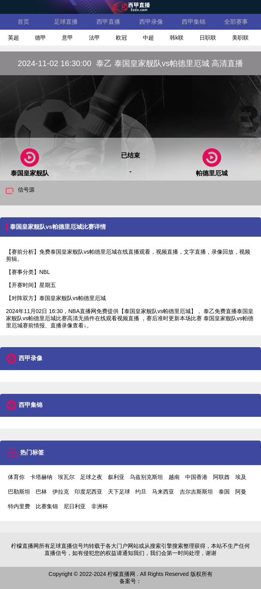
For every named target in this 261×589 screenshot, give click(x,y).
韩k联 (177, 37)
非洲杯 (99, 506)
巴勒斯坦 (19, 491)
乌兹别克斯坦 (146, 477)
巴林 (41, 491)
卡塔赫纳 (41, 477)
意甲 (67, 37)
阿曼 (240, 491)
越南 (174, 477)
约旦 (140, 491)
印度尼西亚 (88, 491)
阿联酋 (221, 477)
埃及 (240, 477)
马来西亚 (163, 491)
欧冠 (121, 37)
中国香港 (196, 477)
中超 (148, 37)
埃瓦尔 (66, 477)
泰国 (224, 491)
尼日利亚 (74, 506)
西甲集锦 (193, 21)
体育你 (16, 477)
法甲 (94, 37)
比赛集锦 (47, 506)
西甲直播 (108, 21)
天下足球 (119, 491)
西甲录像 (151, 21)
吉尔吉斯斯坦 (196, 491)
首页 (23, 21)
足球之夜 (91, 477)
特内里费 (19, 506)
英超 (13, 37)
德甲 (40, 37)
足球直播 (66, 21)
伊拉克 (60, 491)
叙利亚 (116, 477)
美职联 (240, 37)
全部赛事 (236, 21)
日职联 (208, 37)
